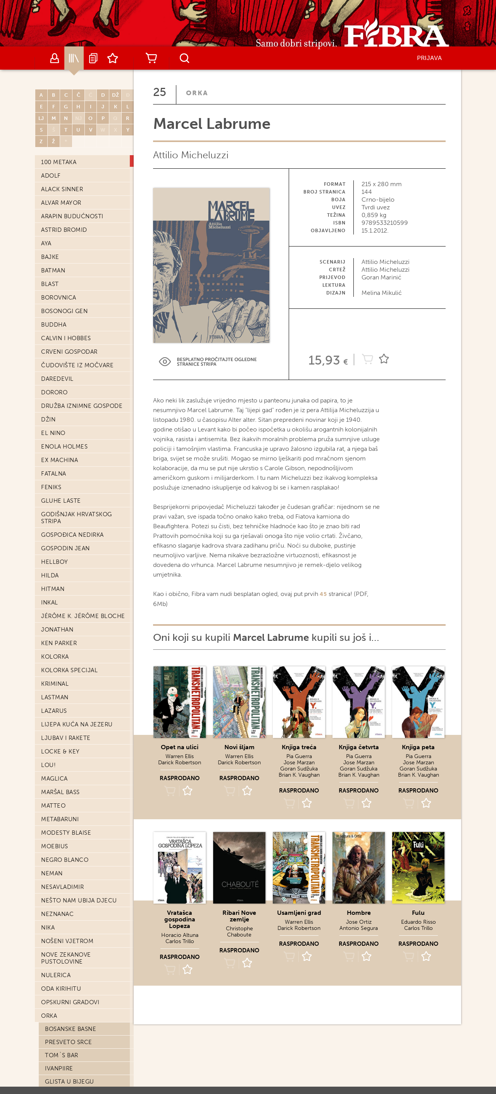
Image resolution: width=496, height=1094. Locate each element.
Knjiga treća (299, 747)
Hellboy (54, 505)
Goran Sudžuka (299, 768)
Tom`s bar (61, 998)
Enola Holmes (64, 389)
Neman (52, 816)
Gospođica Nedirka (72, 477)
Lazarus (54, 654)
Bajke (50, 200)
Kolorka (55, 599)
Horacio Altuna (179, 935)
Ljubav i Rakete (66, 681)
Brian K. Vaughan (299, 775)
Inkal (49, 545)
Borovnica (58, 240)
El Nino (53, 376)
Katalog (74, 58)
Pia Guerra (299, 756)
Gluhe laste (61, 443)
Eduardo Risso (418, 922)
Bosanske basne (70, 972)
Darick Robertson (179, 762)
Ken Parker (59, 586)
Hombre (359, 912)
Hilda (50, 518)
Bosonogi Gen (64, 254)
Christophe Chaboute (239, 931)
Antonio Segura (358, 928)
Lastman (55, 640)
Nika (48, 870)
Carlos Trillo (179, 941)
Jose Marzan (299, 762)
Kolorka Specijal (69, 613)
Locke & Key (60, 694)
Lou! (48, 708)
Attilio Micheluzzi (191, 155)
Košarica (151, 58)
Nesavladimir (62, 830)
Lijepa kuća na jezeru (77, 667)
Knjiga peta (418, 747)
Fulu (418, 912)
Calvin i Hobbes (66, 281)
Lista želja (112, 58)
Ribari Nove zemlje (239, 916)
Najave (93, 58)
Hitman (52, 532)
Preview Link (208, 361)
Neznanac (57, 857)
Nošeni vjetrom (67, 884)
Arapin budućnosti (72, 159)
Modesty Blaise (66, 775)
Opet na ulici (179, 747)
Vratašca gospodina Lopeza (179, 919)
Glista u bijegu (69, 1024)
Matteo (53, 748)
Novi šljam (239, 747)
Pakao (55, 1037)
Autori (54, 58)
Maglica (54, 721)
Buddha (53, 267)
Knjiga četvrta (359, 747)
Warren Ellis (179, 756)
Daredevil (57, 321)
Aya (46, 186)
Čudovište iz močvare (77, 308)
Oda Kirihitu (61, 931)
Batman (53, 213)
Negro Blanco (64, 803)
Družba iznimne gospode (81, 349)
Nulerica (56, 918)
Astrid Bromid (64, 172)
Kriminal (55, 626)
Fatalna (53, 416)
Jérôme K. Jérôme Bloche (83, 559)
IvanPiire (59, 1011)
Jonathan (57, 572)
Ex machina (59, 403)
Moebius (54, 789)
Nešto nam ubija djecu (79, 843)
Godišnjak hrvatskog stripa (76, 461)
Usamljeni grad (299, 912)
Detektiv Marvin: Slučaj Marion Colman (84, 1054)
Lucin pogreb (67, 1083)
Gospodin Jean (65, 491)
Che (51, 1070)
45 (323, 594)
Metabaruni (60, 762)
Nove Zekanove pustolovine (66, 901)
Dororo (54, 335)
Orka (49, 958)
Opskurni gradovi (70, 945)
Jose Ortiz (359, 922)
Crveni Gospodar (69, 294)
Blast (50, 227)
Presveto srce (68, 985)
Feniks (51, 430)
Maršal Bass (60, 735)
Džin (48, 362)
